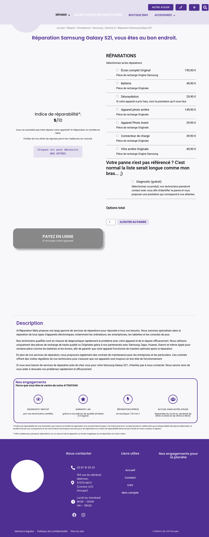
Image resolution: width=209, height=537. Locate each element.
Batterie (126, 83)
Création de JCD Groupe (165, 531)
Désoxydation (130, 96)
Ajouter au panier (133, 222)
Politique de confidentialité (52, 531)
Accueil (130, 470)
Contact (130, 478)
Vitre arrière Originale (135, 149)
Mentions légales (24, 531)
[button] (160, 7)
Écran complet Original (136, 70)
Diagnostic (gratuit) (148, 181)
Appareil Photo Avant (134, 122)
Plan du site (77, 531)
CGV (130, 485)
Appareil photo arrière (135, 109)
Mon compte (130, 493)
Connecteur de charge (135, 136)
